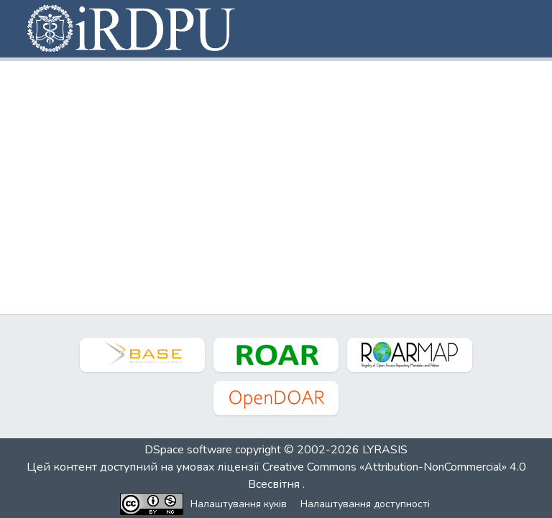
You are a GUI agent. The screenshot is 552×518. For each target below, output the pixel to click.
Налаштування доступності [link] (365, 504)
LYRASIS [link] (385, 450)
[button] (132, 29)
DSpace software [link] (188, 450)
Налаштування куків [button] (238, 504)
